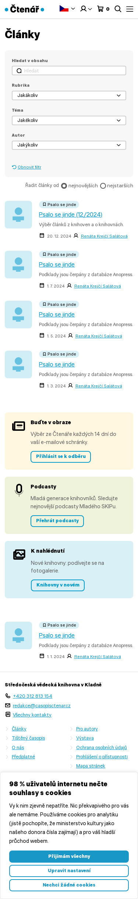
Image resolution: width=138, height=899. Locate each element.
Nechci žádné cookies (69, 885)
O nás (18, 747)
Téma (17, 110)
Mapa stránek (90, 766)
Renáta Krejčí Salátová (104, 236)
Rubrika (20, 85)
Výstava (85, 738)
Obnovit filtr (29, 167)
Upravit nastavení (69, 870)
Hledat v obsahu (30, 60)
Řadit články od (42, 185)
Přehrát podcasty (57, 520)
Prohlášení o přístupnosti (102, 756)
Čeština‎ (64, 8)
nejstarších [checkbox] (120, 185)
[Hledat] (69, 70)
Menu (129, 9)
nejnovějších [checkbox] (83, 185)
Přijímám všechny (69, 856)
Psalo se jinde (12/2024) (70, 214)
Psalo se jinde (57, 264)
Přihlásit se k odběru (61, 456)
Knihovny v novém (57, 585)
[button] (69, 95)
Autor (18, 135)
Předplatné (23, 756)
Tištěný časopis (28, 738)
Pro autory (87, 729)
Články (19, 729)
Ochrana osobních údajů (101, 747)
